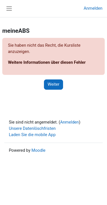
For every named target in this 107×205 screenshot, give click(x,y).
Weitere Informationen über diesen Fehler (47, 62)
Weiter (54, 84)
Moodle (38, 150)
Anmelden (93, 8)
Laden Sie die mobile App (32, 134)
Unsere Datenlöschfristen (32, 128)
